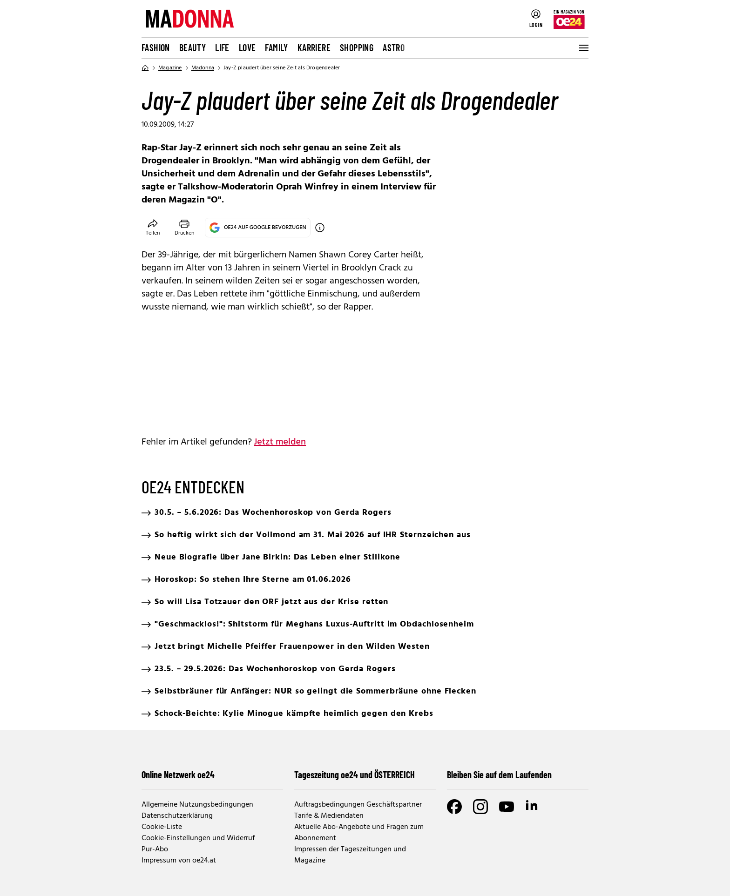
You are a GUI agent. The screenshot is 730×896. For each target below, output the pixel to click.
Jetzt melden (280, 442)
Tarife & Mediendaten (329, 816)
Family (276, 47)
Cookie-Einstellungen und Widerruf (198, 838)
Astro (394, 47)
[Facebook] (454, 806)
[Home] (145, 68)
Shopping (356, 47)
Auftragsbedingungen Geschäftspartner (358, 805)
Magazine (170, 68)
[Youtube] (506, 806)
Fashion (156, 47)
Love (247, 47)
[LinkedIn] (532, 806)
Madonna (202, 68)
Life (222, 47)
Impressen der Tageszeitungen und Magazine (350, 855)
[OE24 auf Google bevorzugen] (319, 227)
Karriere (314, 47)
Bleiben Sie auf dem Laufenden (499, 774)
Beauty (192, 47)
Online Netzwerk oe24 (178, 774)
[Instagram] (480, 806)
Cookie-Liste (162, 827)
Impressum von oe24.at (179, 861)
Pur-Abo (155, 849)
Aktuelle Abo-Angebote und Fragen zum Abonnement (359, 832)
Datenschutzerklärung (177, 816)
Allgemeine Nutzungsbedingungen (197, 805)
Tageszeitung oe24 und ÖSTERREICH (354, 774)
